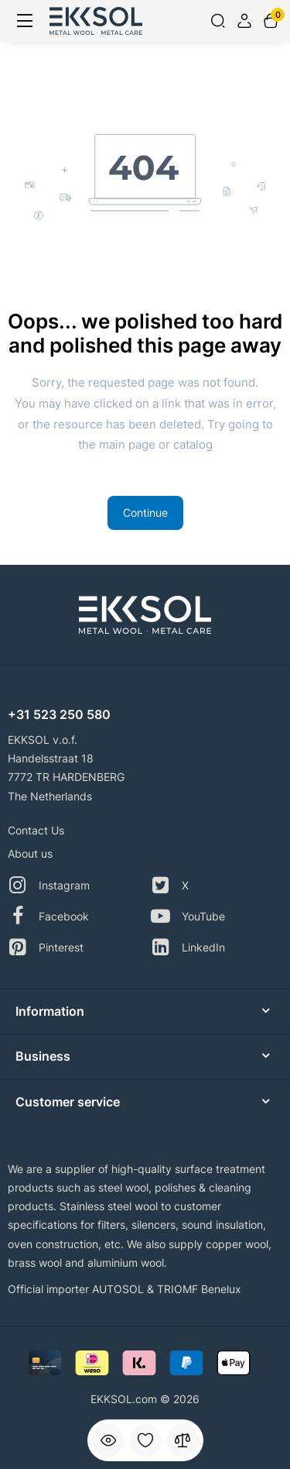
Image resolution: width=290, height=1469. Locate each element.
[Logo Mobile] (95, 20)
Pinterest (46, 947)
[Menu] (25, 21)
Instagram (49, 885)
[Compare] (182, 1440)
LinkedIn (188, 947)
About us (30, 853)
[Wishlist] (145, 1440)
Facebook (48, 916)
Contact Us (36, 830)
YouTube (188, 916)
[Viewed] (108, 1440)
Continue (145, 512)
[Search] (218, 21)
